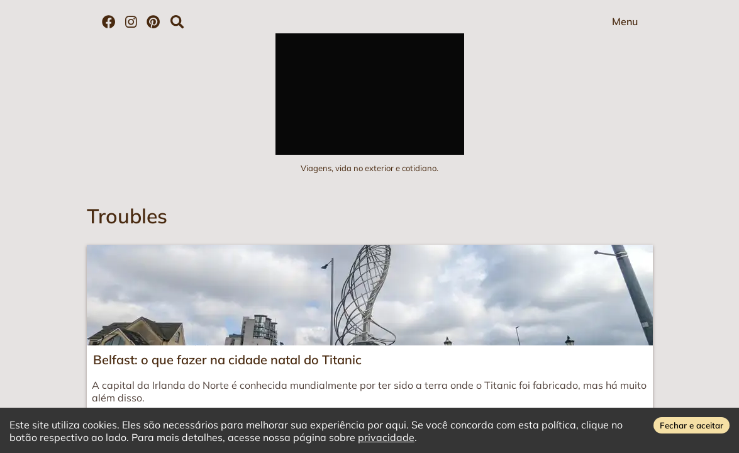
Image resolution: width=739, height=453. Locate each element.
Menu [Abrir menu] (625, 21)
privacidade (386, 437)
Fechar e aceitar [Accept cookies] (691, 425)
